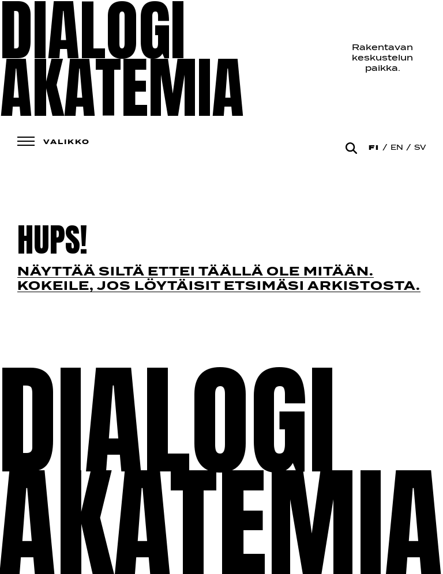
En (397, 148)
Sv (420, 148)
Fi (374, 148)
